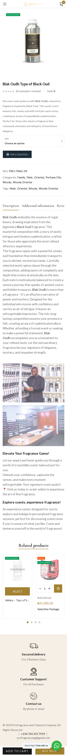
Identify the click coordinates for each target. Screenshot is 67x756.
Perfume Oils (53, 177)
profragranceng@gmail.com (33, 737)
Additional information (38, 206)
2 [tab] (32, 622)
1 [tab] (28, 622)
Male (30, 177)
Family (21, 177)
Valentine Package (48, 609)
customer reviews (28, 91)
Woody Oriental (22, 182)
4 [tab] (39, 622)
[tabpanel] (17, 587)
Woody (7, 182)
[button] (58, 588)
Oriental (39, 177)
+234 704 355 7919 (33, 733)
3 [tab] (35, 622)
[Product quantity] (44, 588)
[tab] (12, 206)
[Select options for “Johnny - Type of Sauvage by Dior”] (17, 591)
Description (11, 206)
